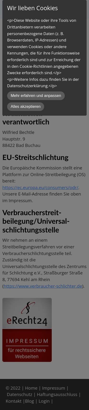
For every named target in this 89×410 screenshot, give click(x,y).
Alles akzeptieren (26, 106)
